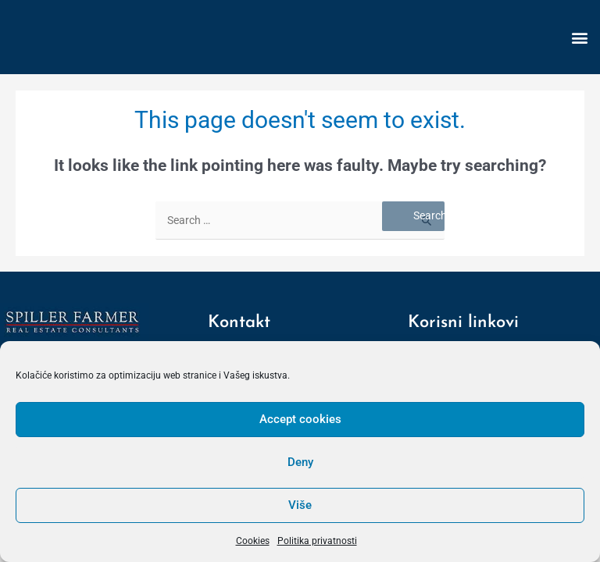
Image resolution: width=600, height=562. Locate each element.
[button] (579, 37)
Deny (300, 462)
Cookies (253, 540)
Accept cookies (300, 419)
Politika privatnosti (317, 540)
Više (300, 505)
